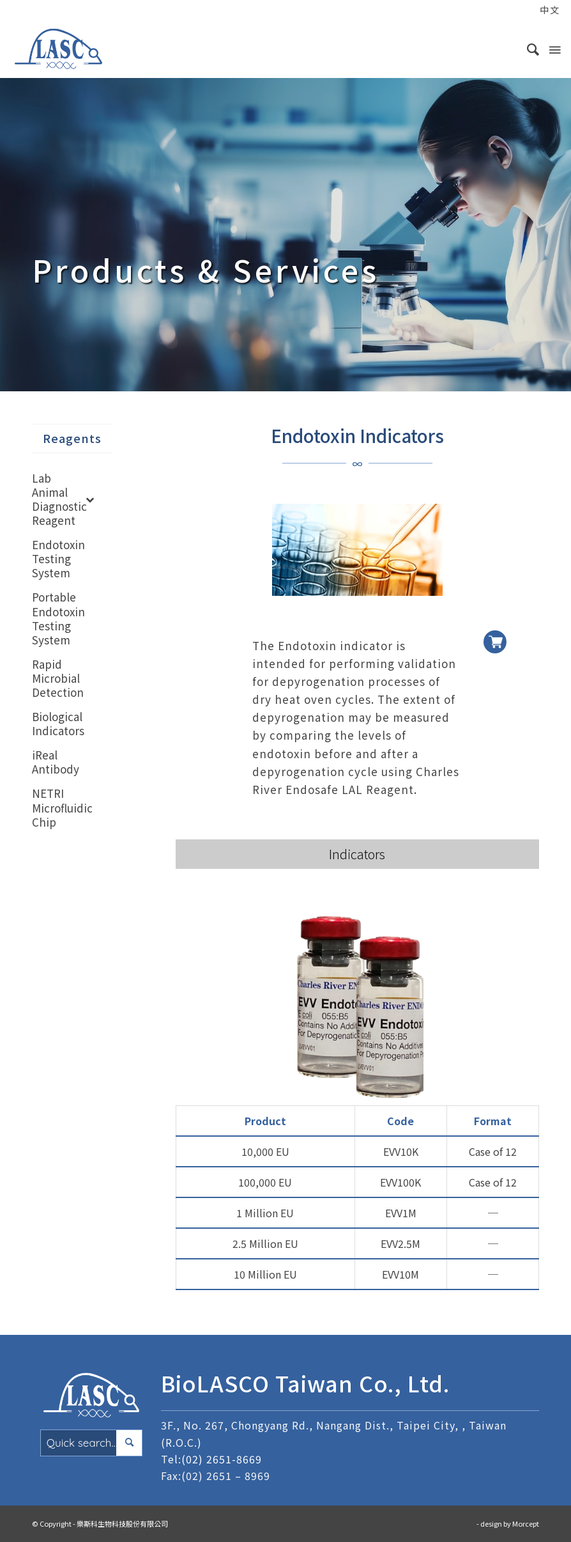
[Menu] (554, 48)
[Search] (527, 48)
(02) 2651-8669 (221, 1459)
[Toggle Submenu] (90, 499)
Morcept (525, 1523)
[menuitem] (522, 10)
